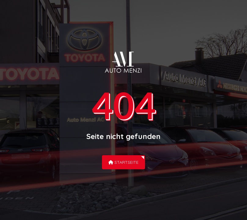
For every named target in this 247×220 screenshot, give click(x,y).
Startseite (123, 162)
